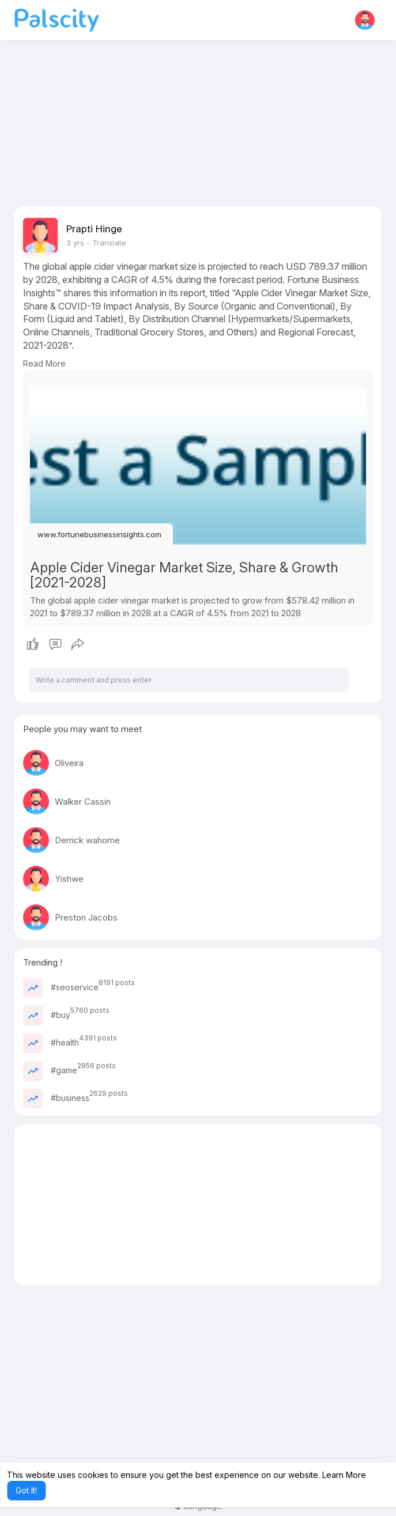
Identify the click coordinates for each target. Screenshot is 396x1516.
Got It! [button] (26, 1490)
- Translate (106, 242)
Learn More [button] (344, 1475)
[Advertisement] (198, 125)
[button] (365, 20)
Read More (44, 363)
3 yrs (75, 242)
